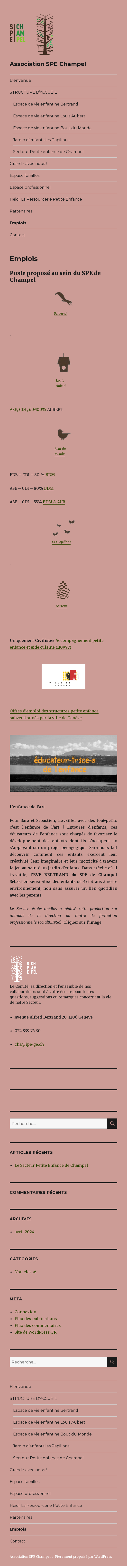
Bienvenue (20, 80)
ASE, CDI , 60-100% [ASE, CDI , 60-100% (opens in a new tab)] (28, 409)
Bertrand (60, 313)
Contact (17, 235)
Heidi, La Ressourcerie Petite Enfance (46, 199)
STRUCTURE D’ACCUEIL (33, 92)
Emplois (18, 223)
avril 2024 (24, 1231)
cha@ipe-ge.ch (29, 1044)
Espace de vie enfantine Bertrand (45, 104)
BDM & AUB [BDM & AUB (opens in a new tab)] (54, 501)
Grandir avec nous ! (28, 163)
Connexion (25, 1311)
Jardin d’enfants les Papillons (41, 140)
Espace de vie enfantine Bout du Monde (52, 128)
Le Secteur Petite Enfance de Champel (51, 1165)
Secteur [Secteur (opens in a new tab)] (61, 606)
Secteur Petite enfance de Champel (48, 151)
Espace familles (24, 175)
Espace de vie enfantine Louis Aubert (49, 116)
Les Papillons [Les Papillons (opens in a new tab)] (61, 542)
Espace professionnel (30, 187)
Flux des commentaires (38, 1325)
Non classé (25, 1271)
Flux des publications (36, 1318)
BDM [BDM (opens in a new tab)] (50, 474)
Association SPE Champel (48, 64)
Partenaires (21, 211)
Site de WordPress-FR (35, 1332)
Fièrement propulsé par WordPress (83, 1557)
